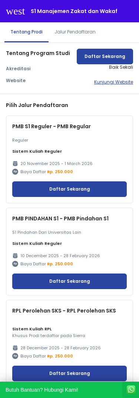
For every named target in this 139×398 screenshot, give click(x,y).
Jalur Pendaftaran (75, 32)
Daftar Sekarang (105, 56)
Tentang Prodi (26, 32)
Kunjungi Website (113, 82)
